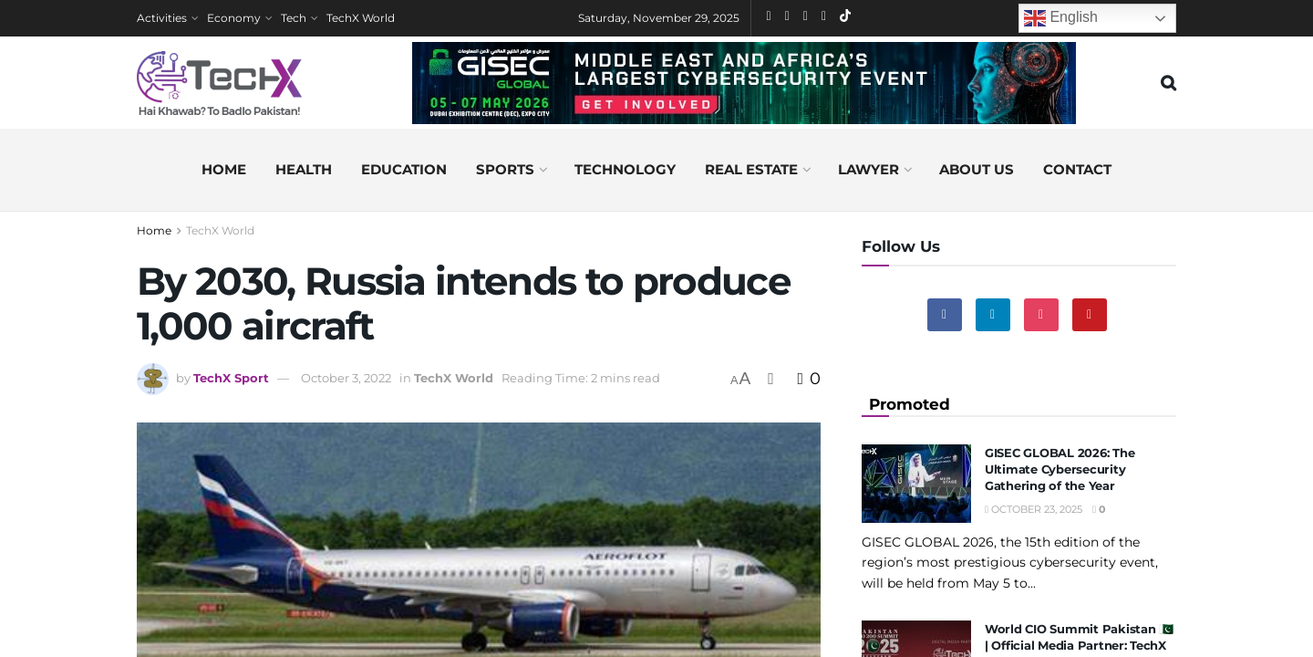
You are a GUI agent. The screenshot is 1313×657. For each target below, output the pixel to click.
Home (224, 169)
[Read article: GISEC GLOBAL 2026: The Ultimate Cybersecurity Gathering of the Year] (916, 483)
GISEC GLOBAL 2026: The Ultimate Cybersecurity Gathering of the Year (1059, 469)
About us (976, 169)
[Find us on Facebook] (944, 314)
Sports (505, 169)
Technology (625, 169)
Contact (1077, 169)
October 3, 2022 (346, 377)
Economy (234, 18)
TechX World (360, 18)
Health (303, 169)
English (1061, 18)
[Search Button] (1168, 83)
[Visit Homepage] (219, 83)
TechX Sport (231, 377)
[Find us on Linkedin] (993, 314)
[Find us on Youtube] (1089, 314)
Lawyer (868, 169)
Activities (162, 18)
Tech (293, 18)
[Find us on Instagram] (1041, 314)
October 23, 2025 (1033, 509)
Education (404, 169)
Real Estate (751, 169)
